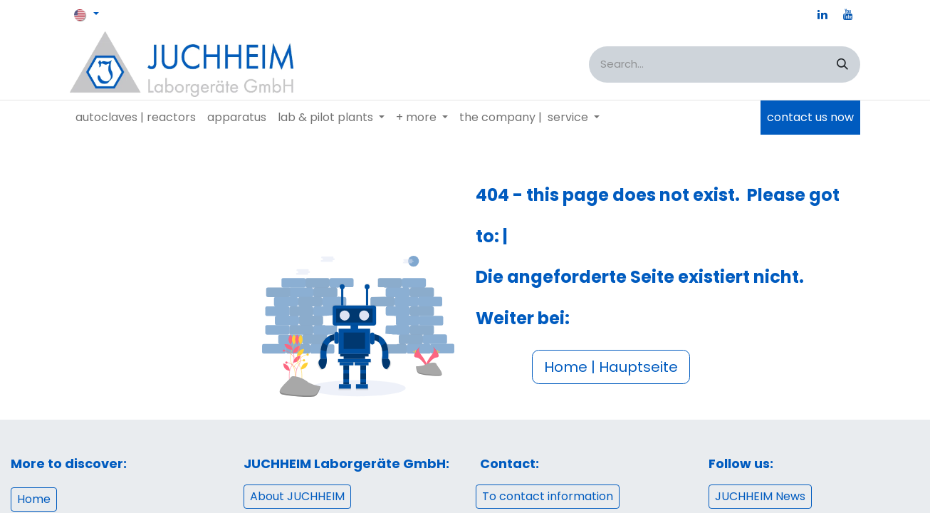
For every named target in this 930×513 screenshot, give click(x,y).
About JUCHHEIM (297, 496)
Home (34, 499)
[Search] (842, 64)
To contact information (547, 496)
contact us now (810, 117)
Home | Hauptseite (611, 367)
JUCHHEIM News (760, 496)
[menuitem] (136, 117)
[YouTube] (848, 14)
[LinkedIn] (822, 14)
